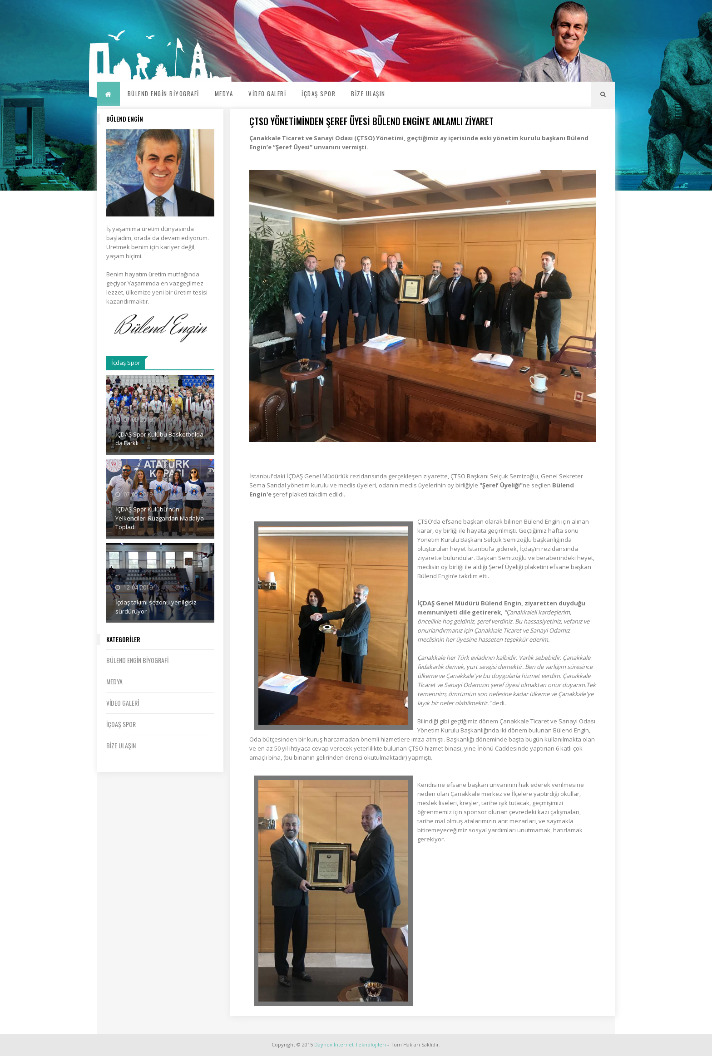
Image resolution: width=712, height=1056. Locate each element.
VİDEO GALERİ (267, 93)
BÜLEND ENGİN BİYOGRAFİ (163, 93)
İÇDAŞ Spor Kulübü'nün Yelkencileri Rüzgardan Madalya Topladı (159, 518)
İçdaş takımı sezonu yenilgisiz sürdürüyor (156, 606)
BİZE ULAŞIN (368, 93)
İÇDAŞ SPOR (319, 93)
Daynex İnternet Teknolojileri (350, 1044)
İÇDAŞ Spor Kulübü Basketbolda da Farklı (159, 438)
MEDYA (224, 93)
